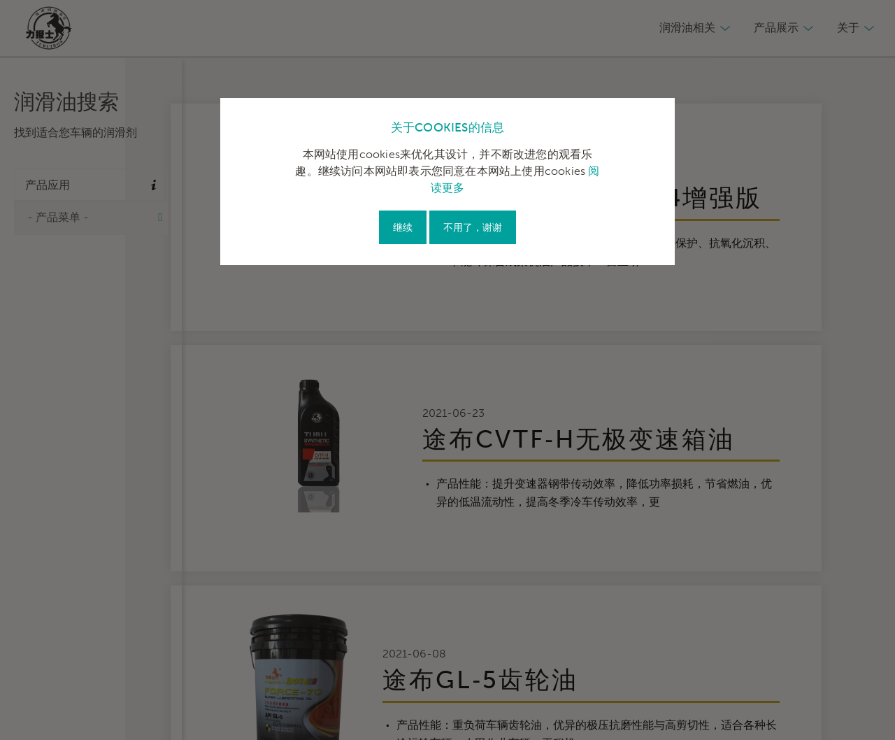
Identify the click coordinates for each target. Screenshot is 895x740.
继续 (403, 228)
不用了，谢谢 (472, 228)
